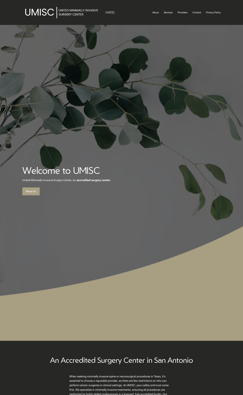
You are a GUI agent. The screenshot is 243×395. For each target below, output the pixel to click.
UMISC (110, 12)
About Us (31, 191)
